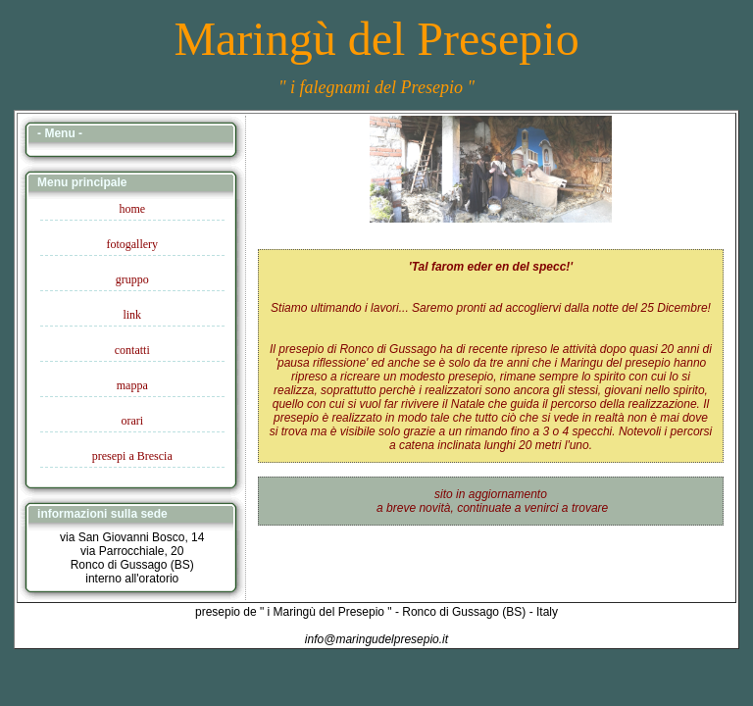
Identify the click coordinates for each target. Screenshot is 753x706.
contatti (132, 350)
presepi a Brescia (132, 456)
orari (132, 421)
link (132, 315)
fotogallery (132, 244)
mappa (132, 385)
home (132, 209)
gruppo (132, 279)
